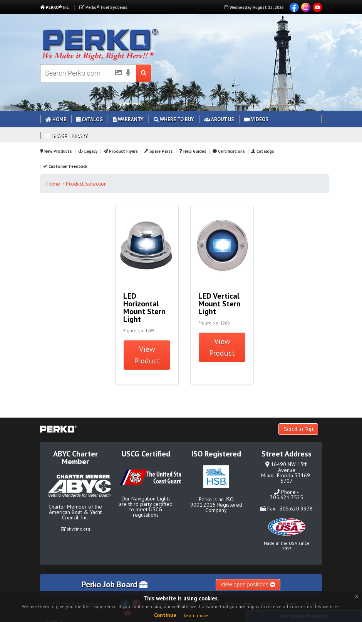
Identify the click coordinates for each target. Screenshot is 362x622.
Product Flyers (121, 151)
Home (55, 119)
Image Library (66, 136)
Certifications (229, 151)
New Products (56, 151)
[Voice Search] (128, 73)
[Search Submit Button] (143, 73)
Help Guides (192, 151)
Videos (256, 119)
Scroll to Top (298, 429)
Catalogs (262, 151)
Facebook (294, 7)
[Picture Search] (116, 74)
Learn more (196, 615)
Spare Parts (158, 151)
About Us (219, 119)
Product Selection (86, 183)
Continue (165, 615)
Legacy (87, 151)
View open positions (248, 584)
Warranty (128, 119)
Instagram (305, 7)
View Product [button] (147, 355)
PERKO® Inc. (55, 7)
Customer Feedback (65, 166)
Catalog (89, 119)
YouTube (317, 7)
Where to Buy (174, 119)
